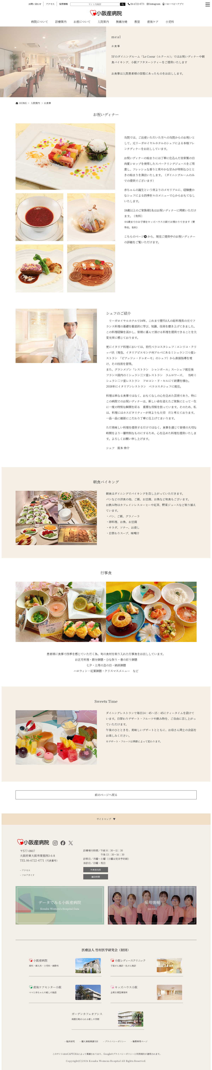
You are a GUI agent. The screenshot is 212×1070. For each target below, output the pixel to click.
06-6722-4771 (136, 3)
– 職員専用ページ (139, 1041)
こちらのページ (135, 236)
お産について (82, 22)
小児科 (169, 22)
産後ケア (152, 22)
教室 (137, 22)
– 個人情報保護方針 (89, 1041)
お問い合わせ (34, 3)
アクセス (50, 3)
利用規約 (140, 1053)
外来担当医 (95, 869)
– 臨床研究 (70, 1041)
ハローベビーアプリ (173, 3)
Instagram (153, 3)
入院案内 (103, 22)
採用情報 (63, 3)
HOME (21, 103)
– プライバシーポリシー (114, 1041)
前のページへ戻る (106, 795)
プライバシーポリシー (123, 1053)
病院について (39, 22)
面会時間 (95, 876)
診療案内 (60, 22)
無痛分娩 (121, 22)
